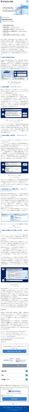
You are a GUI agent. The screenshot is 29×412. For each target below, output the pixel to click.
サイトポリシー (18, 407)
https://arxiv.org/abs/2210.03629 (6, 339)
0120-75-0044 (15, 391)
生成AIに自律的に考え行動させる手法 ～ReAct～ (14, 34)
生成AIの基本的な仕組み (8, 25)
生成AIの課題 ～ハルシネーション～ (11, 27)
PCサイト (14, 403)
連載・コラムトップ (21, 365)
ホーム (3, 385)
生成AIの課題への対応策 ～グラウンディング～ (14, 29)
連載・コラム (8, 385)
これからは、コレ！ (16, 385)
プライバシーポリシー (7, 407)
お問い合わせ (14, 398)
